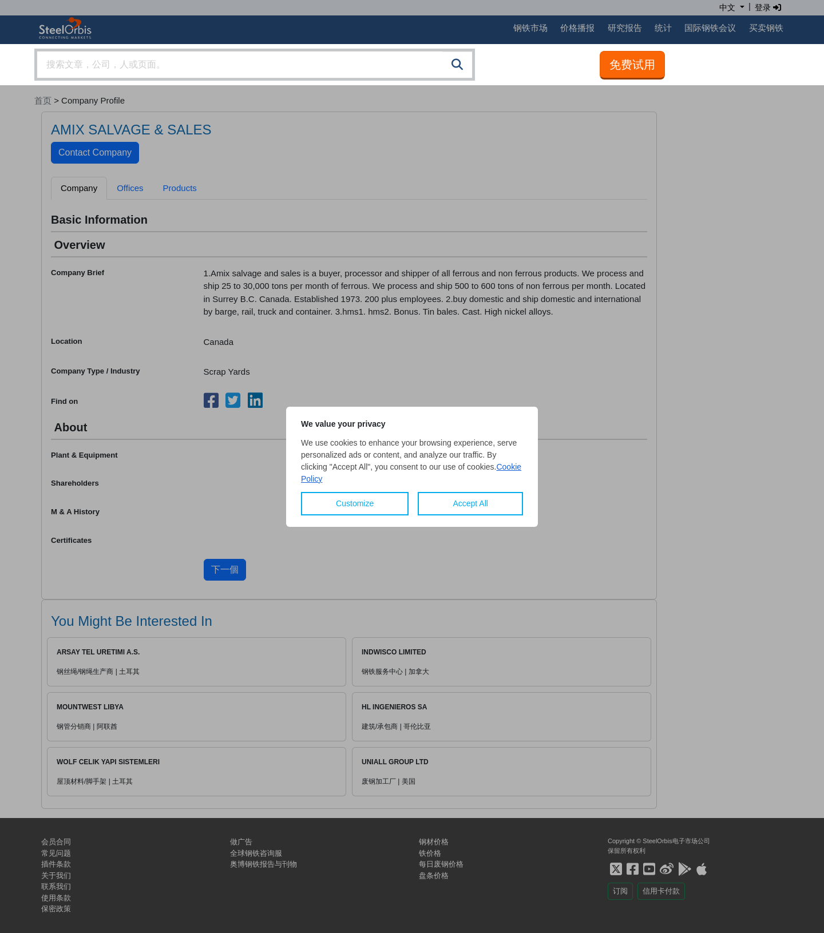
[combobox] (255, 64)
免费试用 (632, 64)
